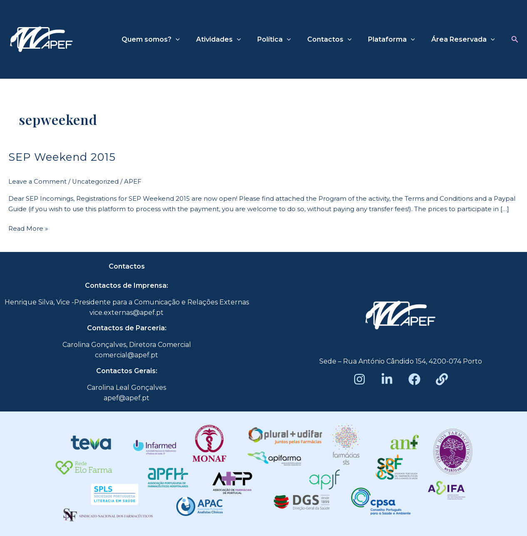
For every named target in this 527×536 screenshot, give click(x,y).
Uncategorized (96, 181)
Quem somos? (167, 39)
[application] (192, 39)
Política (284, 39)
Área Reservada (464, 39)
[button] (515, 39)
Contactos (337, 39)
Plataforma (396, 39)
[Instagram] (359, 379)
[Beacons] (442, 379)
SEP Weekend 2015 (62, 156)
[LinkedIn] (387, 379)
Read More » (28, 227)
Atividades (232, 39)
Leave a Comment (37, 181)
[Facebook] (414, 379)
